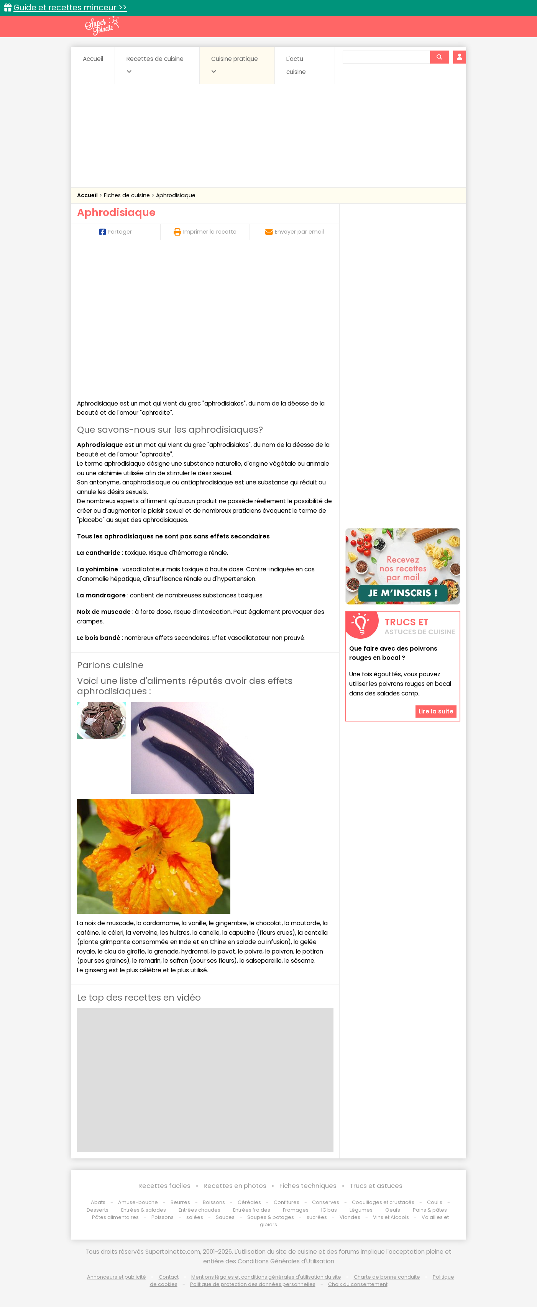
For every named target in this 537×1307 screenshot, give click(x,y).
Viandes (350, 1217)
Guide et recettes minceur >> (70, 7)
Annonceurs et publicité (116, 1277)
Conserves (325, 1202)
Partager (115, 232)
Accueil (93, 59)
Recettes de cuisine (155, 65)
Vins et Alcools (391, 1217)
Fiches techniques (308, 1185)
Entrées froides (251, 1210)
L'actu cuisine (296, 65)
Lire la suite (436, 711)
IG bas (329, 1210)
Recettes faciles (164, 1185)
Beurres (180, 1202)
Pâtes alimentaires (115, 1217)
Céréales (249, 1202)
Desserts (97, 1210)
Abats (98, 1202)
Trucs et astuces (376, 1185)
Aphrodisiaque (175, 195)
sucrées (317, 1217)
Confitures (286, 1202)
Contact (169, 1277)
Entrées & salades (143, 1210)
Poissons (162, 1217)
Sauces (225, 1217)
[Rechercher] (439, 57)
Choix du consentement (358, 1284)
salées (194, 1217)
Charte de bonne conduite (387, 1277)
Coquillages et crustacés (383, 1202)
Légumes (361, 1210)
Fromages (296, 1210)
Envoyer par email (294, 232)
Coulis (434, 1202)
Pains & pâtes (430, 1210)
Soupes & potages (270, 1217)
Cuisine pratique (234, 65)
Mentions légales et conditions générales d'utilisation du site (266, 1277)
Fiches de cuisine (127, 195)
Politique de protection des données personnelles (252, 1284)
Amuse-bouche (138, 1202)
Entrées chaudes (199, 1210)
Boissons (214, 1202)
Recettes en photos (235, 1185)
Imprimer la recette (205, 232)
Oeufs (393, 1210)
